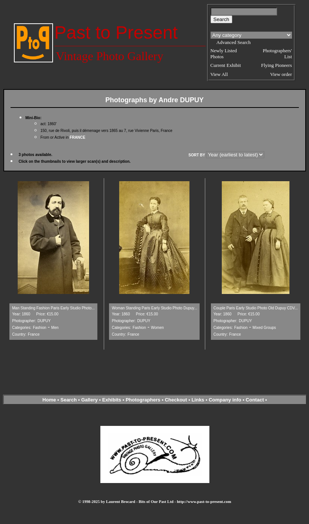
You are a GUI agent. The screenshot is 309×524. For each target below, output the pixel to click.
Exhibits (111, 400)
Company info (225, 400)
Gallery (89, 400)
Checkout (176, 400)
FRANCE (77, 137)
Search (69, 400)
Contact (255, 400)
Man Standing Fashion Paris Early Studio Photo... (53, 308)
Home (49, 400)
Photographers (143, 400)
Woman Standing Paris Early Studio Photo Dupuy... (154, 308)
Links (197, 400)
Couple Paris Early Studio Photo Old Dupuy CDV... (256, 308)
